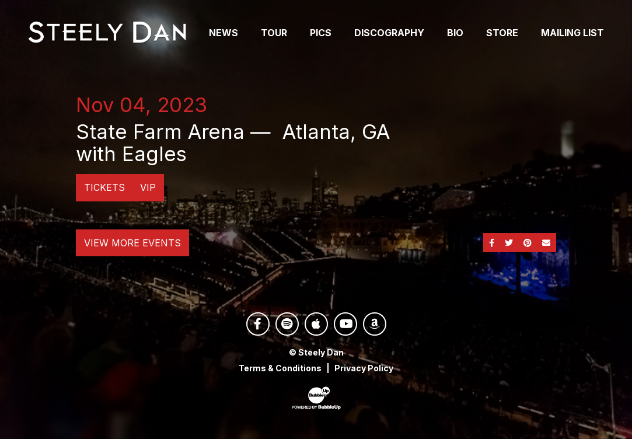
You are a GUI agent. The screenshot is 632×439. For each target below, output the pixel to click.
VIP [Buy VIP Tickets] (148, 187)
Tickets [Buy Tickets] (104, 187)
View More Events (132, 243)
